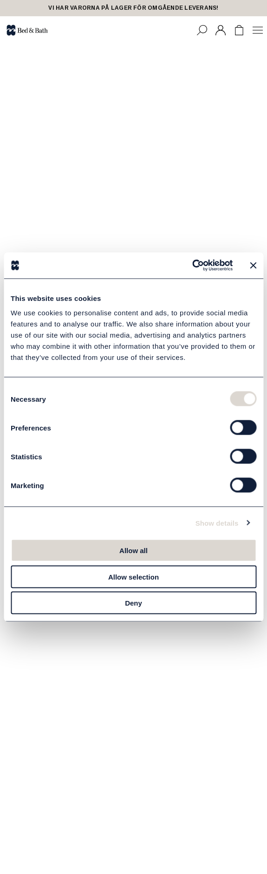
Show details (217, 523)
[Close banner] (253, 265)
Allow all (133, 550)
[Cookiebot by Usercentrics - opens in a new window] (192, 266)
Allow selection (133, 576)
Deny (133, 603)
